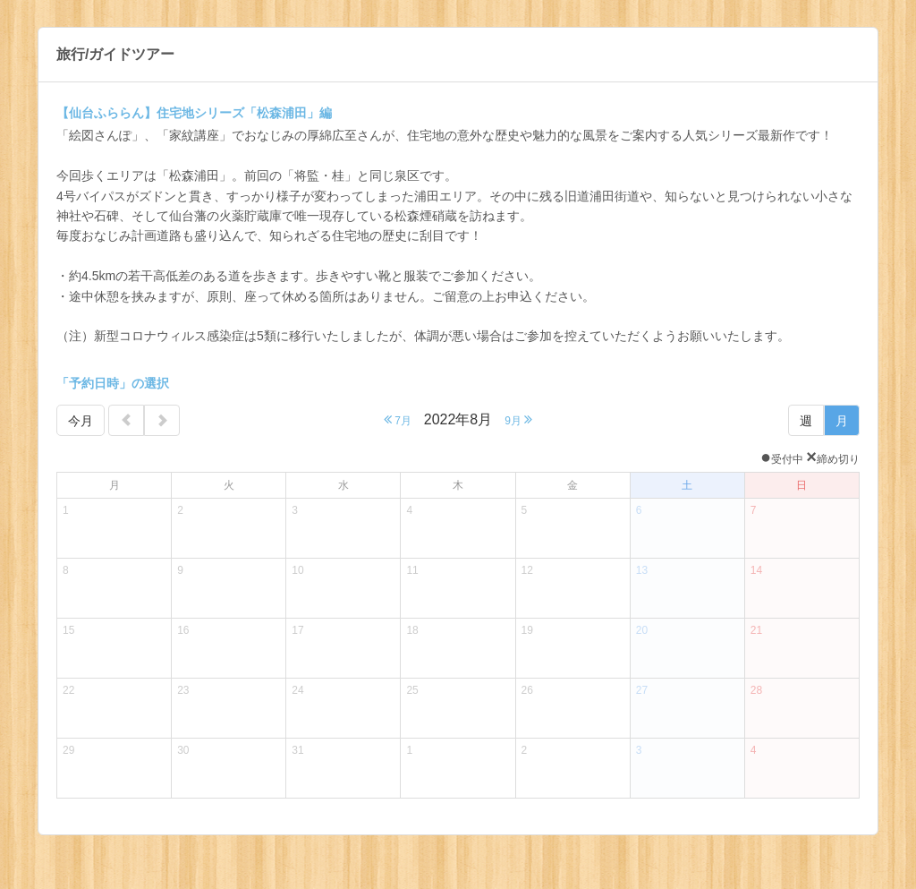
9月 (518, 419)
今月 (80, 421)
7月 (397, 419)
